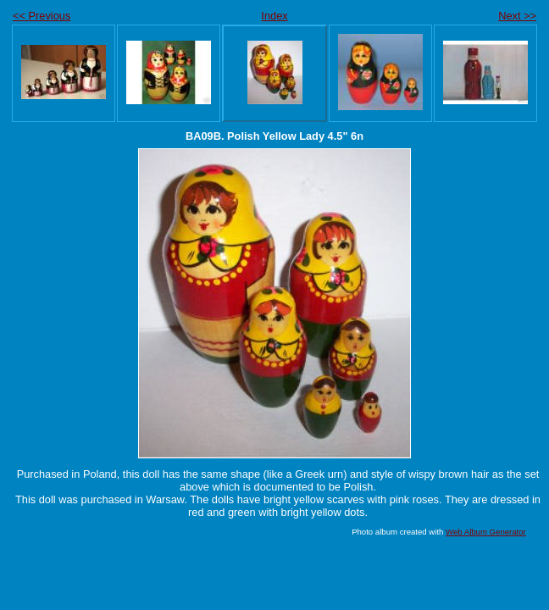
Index (274, 15)
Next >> (517, 15)
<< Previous (41, 15)
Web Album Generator (486, 531)
